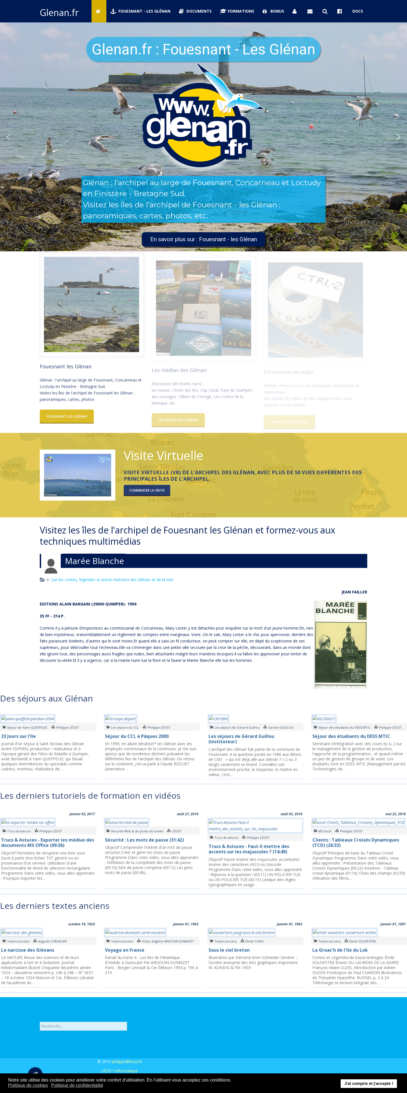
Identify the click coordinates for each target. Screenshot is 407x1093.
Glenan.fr (59, 12)
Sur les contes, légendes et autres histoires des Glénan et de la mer (113, 579)
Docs (357, 11)
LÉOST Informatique (119, 1070)
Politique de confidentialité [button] (77, 1085)
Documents (195, 11)
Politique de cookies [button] (28, 1085)
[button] (8, 137)
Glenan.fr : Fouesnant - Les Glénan (203, 49)
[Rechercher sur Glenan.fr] (325, 11)
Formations (237, 11)
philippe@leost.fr (127, 1061)
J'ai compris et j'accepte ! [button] (368, 1083)
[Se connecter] (295, 11)
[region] (203, 136)
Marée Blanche (94, 561)
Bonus (273, 11)
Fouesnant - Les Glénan (140, 11)
